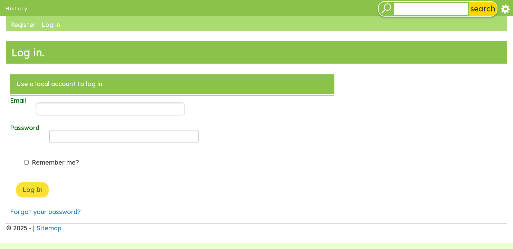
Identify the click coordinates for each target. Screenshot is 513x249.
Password (24, 128)
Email (18, 100)
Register (23, 24)
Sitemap (48, 228)
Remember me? (55, 162)
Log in (50, 24)
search (483, 8)
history (17, 9)
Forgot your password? (45, 212)
